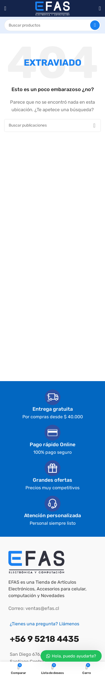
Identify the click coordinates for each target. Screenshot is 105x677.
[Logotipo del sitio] (52, 8)
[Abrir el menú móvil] (5, 8)
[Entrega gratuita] (52, 397)
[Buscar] (52, 25)
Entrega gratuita (52, 409)
